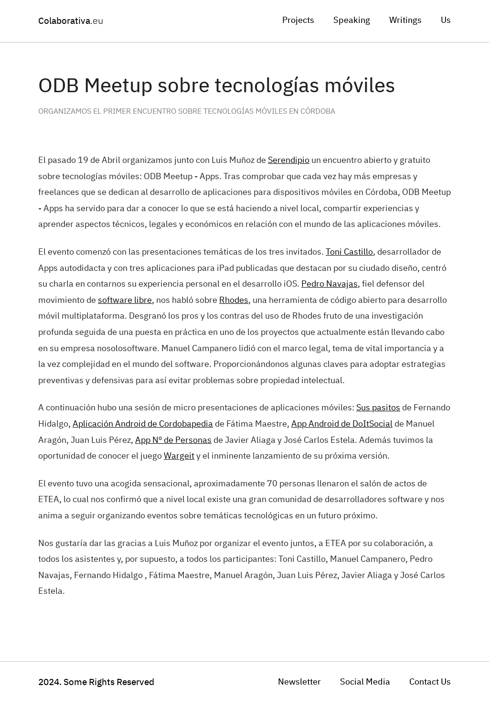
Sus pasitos (378, 408)
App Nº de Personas (173, 440)
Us (446, 20)
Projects (298, 20)
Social (365, 682)
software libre (125, 300)
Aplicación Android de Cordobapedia (143, 424)
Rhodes (233, 300)
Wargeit (179, 456)
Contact (430, 682)
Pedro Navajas (329, 284)
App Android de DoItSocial (342, 424)
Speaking (351, 20)
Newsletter (299, 682)
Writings (405, 20)
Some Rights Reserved (96, 682)
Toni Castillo (349, 252)
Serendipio (288, 160)
